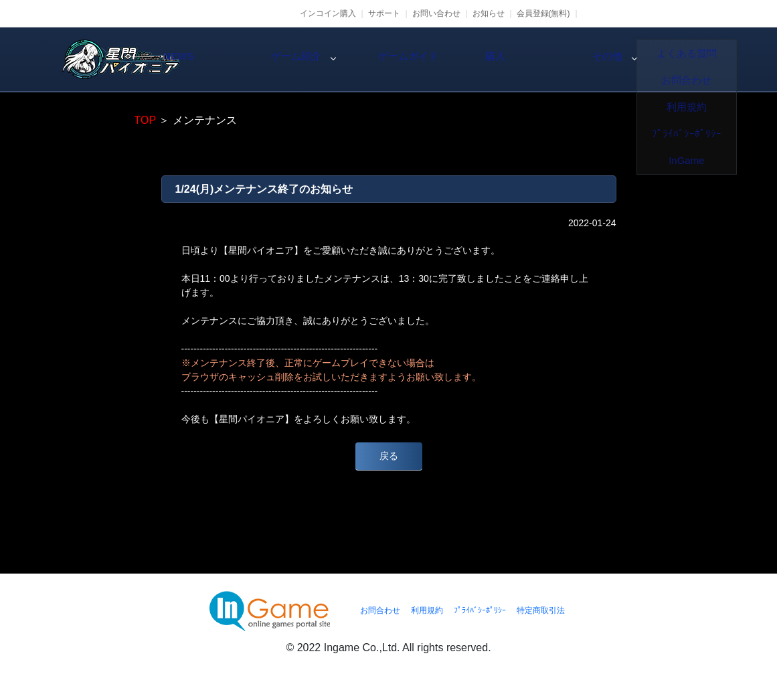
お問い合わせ (436, 13)
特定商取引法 (541, 610)
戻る (388, 455)
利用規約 (427, 610)
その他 (700, 59)
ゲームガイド (472, 59)
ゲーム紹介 (358, 59)
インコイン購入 (328, 13)
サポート (384, 13)
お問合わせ (380, 610)
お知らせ (488, 13)
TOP (145, 120)
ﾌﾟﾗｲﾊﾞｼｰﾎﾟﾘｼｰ (480, 610)
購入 (586, 59)
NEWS (244, 59)
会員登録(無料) (543, 13)
